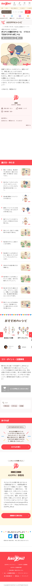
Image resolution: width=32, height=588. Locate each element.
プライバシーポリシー (23, 573)
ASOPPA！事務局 (16, 475)
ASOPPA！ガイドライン (10, 564)
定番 (21, 406)
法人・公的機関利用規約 (9, 573)
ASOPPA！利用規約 (19, 26)
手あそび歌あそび (14, 8)
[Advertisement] (16, 145)
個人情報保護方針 (8, 575)
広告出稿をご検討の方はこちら (16, 570)
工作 (2, 8)
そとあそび (22, 8)
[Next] (30, 334)
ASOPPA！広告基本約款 (16, 567)
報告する (28, 125)
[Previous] (1, 334)
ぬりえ (7, 8)
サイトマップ (25, 575)
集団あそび (12, 120)
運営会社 (17, 575)
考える (7, 406)
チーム (14, 406)
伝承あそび (4, 120)
